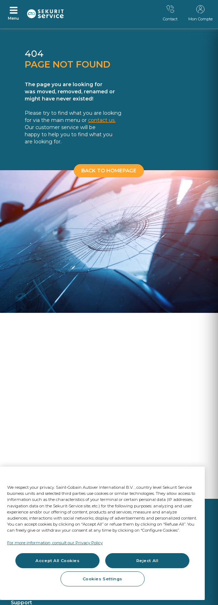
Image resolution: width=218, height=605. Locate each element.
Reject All (147, 560)
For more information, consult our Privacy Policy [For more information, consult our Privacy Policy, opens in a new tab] (55, 542)
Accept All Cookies (57, 560)
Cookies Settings (102, 578)
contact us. (102, 120)
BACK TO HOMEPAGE (108, 170)
